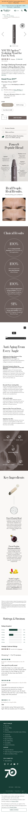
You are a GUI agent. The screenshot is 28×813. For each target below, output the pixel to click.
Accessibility (8, 742)
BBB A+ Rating (17, 787)
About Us (7, 725)
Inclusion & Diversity (10, 744)
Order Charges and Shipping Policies (14, 751)
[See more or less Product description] (3, 75)
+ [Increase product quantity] (6, 118)
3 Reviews (13, 59)
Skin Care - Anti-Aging (9, 15)
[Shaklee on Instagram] (4, 764)
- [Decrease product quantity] (2, 118)
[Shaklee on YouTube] (14, 764)
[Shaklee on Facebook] (8, 764)
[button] (14, 128)
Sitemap (4, 793)
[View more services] (19, 59)
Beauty (8, 14)
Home (4, 14)
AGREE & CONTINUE (14, 809)
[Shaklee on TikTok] (11, 763)
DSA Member (11, 787)
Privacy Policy (15, 801)
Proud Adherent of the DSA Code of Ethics (15, 732)
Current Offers (8, 727)
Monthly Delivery (7, 90)
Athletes (7, 730)
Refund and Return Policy (11, 753)
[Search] (21, 10)
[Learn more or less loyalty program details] (7, 97)
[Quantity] (4, 117)
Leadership (7, 734)
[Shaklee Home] (7, 10)
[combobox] (18, 90)
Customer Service (9, 749)
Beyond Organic (9, 738)
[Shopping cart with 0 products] (25, 10)
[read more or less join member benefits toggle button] (4, 87)
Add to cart (17, 117)
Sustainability (8, 736)
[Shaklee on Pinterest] (17, 764)
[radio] (7, 105)
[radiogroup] (14, 107)
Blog (8, 760)
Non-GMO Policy (9, 740)
